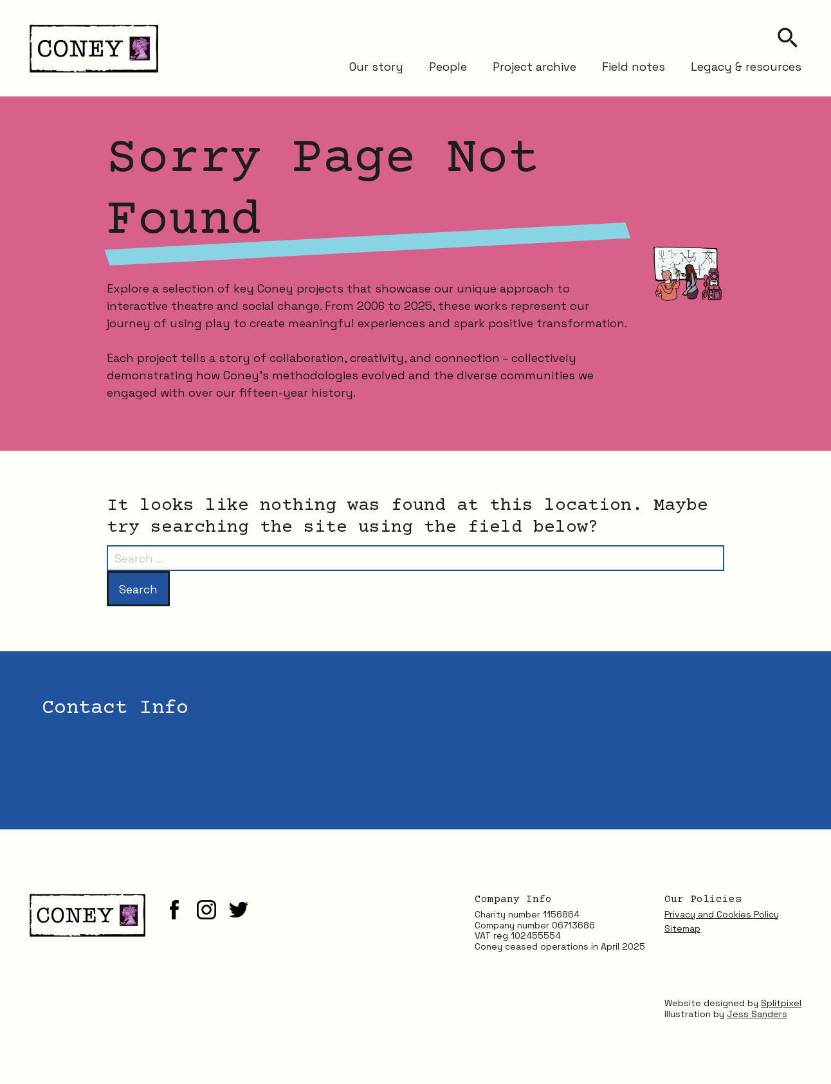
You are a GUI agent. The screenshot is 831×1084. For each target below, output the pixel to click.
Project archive (534, 66)
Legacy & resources (746, 66)
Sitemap (682, 928)
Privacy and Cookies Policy (721, 914)
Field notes (633, 66)
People (448, 66)
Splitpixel (781, 1003)
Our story (376, 66)
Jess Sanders (757, 1014)
